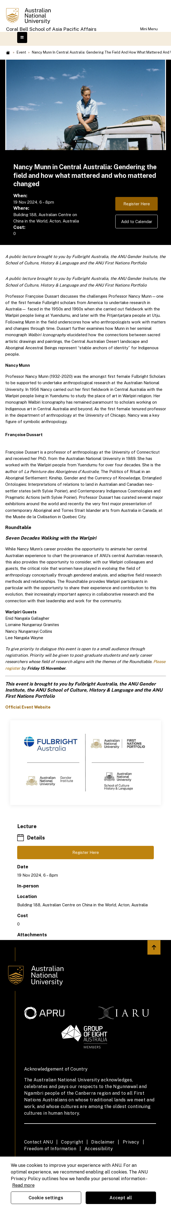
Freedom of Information (50, 1148)
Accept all (120, 1197)
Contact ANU (38, 1142)
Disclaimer (102, 1142)
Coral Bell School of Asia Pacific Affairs (51, 29)
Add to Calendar (136, 221)
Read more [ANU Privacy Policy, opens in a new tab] (23, 1185)
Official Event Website (27, 707)
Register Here (136, 203)
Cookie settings (46, 1197)
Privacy (131, 1142)
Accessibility (99, 1148)
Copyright (72, 1142)
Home (8, 52)
